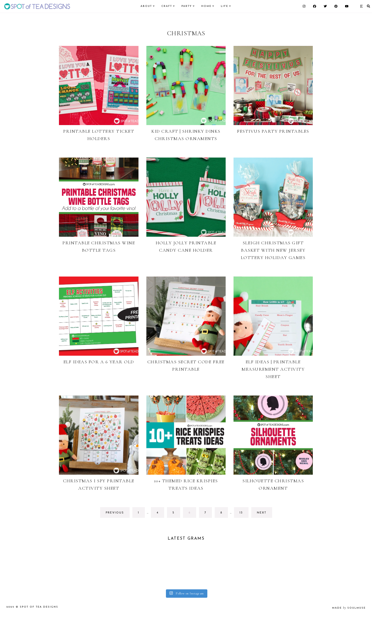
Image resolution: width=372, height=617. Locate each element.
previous (115, 512)
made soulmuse (349, 608)
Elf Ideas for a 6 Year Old (99, 362)
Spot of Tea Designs (39, 607)
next (262, 512)
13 (244, 514)
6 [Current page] (192, 514)
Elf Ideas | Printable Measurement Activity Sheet (273, 369)
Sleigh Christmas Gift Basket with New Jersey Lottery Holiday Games (273, 250)
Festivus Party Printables (273, 131)
